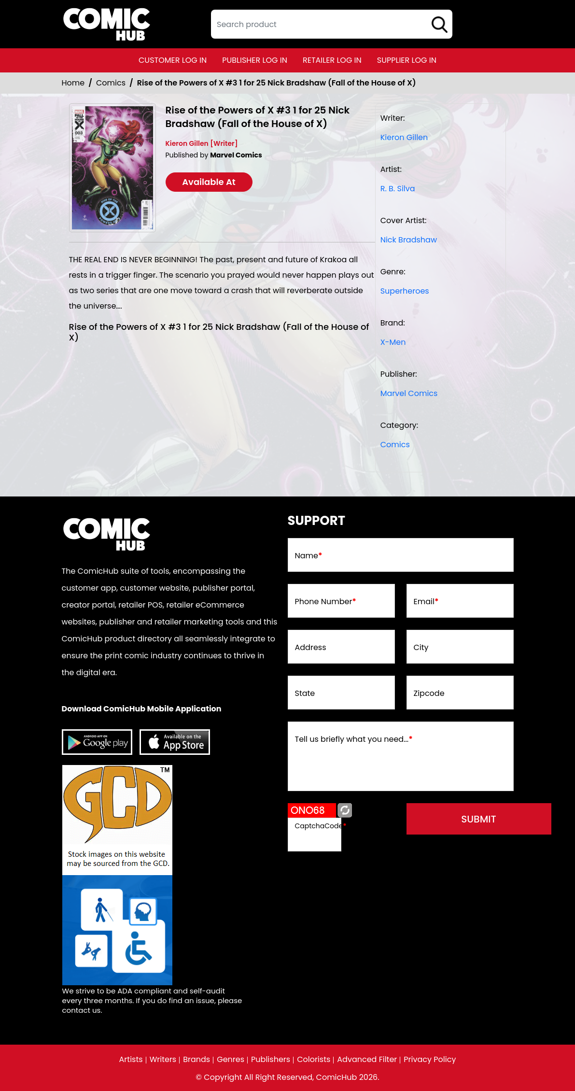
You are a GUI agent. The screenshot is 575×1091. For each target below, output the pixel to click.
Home (73, 82)
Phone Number (325, 601)
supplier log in (406, 60)
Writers (163, 1059)
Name (309, 556)
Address (310, 647)
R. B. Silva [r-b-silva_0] (397, 188)
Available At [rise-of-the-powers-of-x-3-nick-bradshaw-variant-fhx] (209, 182)
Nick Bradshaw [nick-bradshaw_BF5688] (408, 239)
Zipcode (429, 693)
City (421, 647)
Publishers (270, 1059)
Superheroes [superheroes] (404, 291)
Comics (111, 82)
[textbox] (331, 24)
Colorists (313, 1059)
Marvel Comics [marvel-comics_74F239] (409, 393)
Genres (230, 1059)
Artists (131, 1059)
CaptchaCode (321, 825)
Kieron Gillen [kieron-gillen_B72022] (404, 137)
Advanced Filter (367, 1059)
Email (426, 601)
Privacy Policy (430, 1059)
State (305, 693)
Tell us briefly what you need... (354, 739)
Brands (196, 1059)
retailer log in (332, 60)
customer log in (173, 60)
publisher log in (254, 60)
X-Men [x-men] (393, 342)
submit (478, 819)
